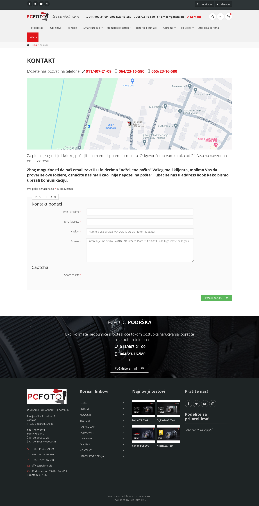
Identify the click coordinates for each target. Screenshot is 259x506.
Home (34, 44)
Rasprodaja (87, 426)
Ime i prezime (72, 211)
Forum (84, 409)
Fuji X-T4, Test (140, 420)
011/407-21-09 (98, 16)
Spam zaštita (72, 275)
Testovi (85, 420)
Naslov (76, 231)
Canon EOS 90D (140, 445)
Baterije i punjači (146, 27)
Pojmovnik (87, 432)
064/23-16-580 (121, 16)
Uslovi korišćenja (92, 456)
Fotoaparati (37, 27)
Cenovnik (86, 438)
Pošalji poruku (216, 298)
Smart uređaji (91, 27)
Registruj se (204, 3)
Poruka (76, 241)
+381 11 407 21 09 (43, 449)
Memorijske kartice (118, 27)
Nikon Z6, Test (165, 445)
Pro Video (185, 27)
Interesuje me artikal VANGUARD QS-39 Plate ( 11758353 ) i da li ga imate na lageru (140, 250)
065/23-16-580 (145, 16)
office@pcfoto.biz (172, 16)
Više (32, 37)
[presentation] (113, 279)
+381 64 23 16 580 (43, 454)
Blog (83, 403)
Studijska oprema (208, 27)
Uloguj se (223, 3)
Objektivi (55, 27)
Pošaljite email (129, 368)
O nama (85, 444)
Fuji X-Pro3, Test (166, 420)
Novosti (85, 414)
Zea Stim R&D (138, 500)
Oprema (168, 27)
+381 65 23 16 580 (43, 460)
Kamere (72, 27)
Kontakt (194, 16)
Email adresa (72, 221)
